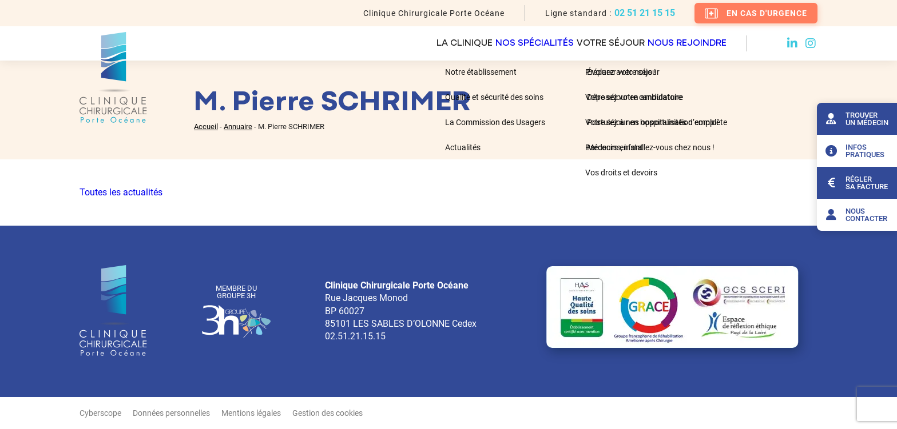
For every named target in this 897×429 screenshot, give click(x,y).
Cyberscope (100, 413)
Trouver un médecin (855, 119)
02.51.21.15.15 (355, 336)
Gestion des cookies (327, 413)
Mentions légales (251, 413)
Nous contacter (855, 215)
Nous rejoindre (686, 44)
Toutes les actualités (121, 192)
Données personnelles (171, 413)
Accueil (206, 126)
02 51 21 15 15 (644, 13)
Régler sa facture (855, 183)
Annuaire (238, 126)
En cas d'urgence (756, 13)
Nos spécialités (483, 44)
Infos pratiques (853, 151)
